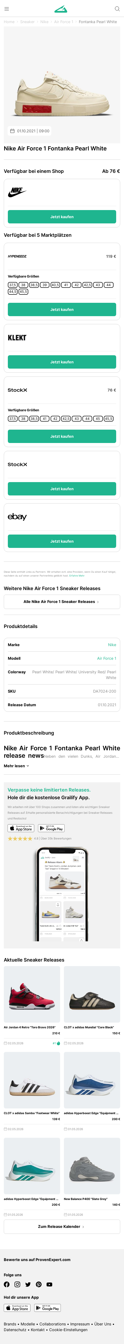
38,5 (34, 285)
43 (98, 285)
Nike (44, 21)
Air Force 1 (63, 21)
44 (108, 285)
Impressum (80, 1324)
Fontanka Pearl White (98, 21)
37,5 (12, 285)
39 (45, 285)
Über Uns (102, 1324)
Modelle (28, 1324)
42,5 (87, 285)
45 (98, 419)
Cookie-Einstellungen (68, 1329)
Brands (10, 1324)
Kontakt (38, 1329)
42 (77, 285)
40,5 (55, 285)
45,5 (23, 292)
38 (23, 285)
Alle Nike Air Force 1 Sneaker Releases (62, 602)
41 (66, 285)
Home (9, 21)
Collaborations (52, 1324)
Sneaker (27, 21)
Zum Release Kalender (62, 1227)
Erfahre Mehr (77, 575)
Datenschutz (15, 1329)
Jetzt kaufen (62, 216)
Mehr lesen (17, 766)
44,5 (12, 292)
